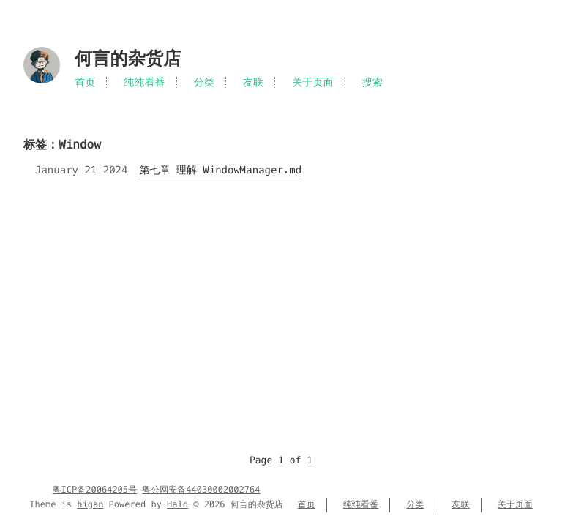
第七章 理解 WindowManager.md (220, 169)
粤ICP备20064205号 (95, 490)
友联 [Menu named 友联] (253, 82)
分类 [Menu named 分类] (204, 82)
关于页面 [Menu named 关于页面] (313, 82)
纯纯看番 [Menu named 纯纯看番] (144, 82)
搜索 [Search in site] (372, 82)
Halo (177, 504)
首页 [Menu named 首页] (85, 82)
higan (90, 504)
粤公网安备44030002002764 (201, 490)
